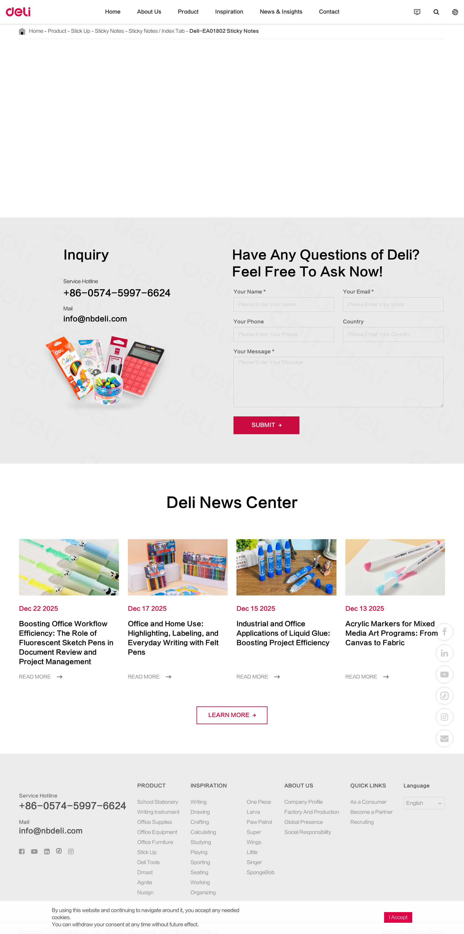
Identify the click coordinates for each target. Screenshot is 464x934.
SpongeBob (243, 842)
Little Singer (243, 832)
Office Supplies (132, 812)
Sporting (183, 852)
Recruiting (358, 812)
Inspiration (229, 16)
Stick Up (70, 30)
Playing (182, 842)
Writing (182, 792)
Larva (237, 802)
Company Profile (296, 792)
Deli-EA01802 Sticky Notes (187, 30)
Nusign (124, 882)
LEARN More (232, 706)
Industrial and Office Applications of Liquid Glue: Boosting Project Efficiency (284, 633)
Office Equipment (134, 822)
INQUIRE (303, 185)
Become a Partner (365, 802)
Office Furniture (132, 832)
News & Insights (274, 16)
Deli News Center (232, 503)
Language (413, 776)
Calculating (186, 822)
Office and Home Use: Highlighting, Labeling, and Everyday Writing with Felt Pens (176, 633)
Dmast (123, 862)
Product (194, 16)
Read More (38, 667)
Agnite (123, 872)
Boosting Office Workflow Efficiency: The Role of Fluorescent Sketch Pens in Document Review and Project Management (69, 638)
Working (183, 872)
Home (127, 16)
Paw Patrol (242, 812)
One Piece (241, 792)
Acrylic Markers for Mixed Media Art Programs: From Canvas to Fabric (394, 628)
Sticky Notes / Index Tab (134, 30)
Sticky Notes (95, 30)
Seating (182, 862)
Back (41, 55)
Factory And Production (303, 802)
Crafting (183, 812)
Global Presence (295, 812)
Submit (265, 425)
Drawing (183, 802)
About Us (160, 16)
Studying (184, 832)
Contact (315, 16)
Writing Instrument (135, 802)
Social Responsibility (300, 822)
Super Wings (244, 822)
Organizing (186, 882)
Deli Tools (127, 852)
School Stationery (134, 792)
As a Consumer (362, 792)
